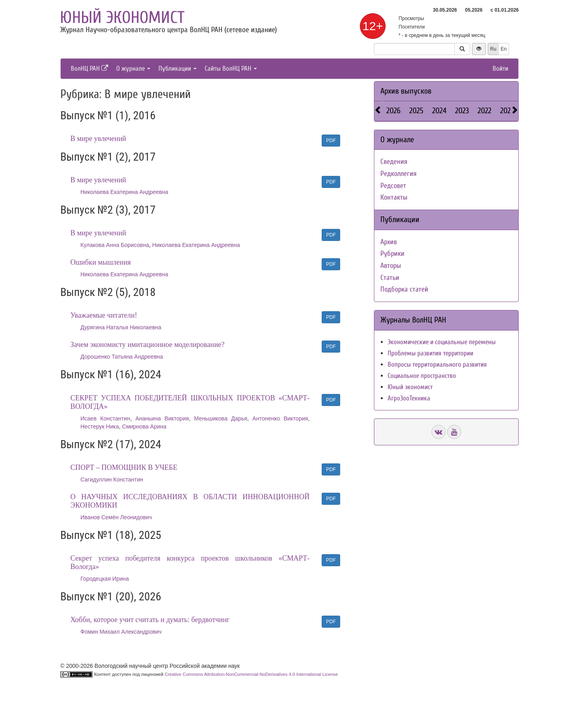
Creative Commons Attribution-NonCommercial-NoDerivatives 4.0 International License (251, 674)
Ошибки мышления (100, 262)
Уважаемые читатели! (103, 315)
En (504, 49)
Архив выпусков (405, 91)
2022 (484, 110)
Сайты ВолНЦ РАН (231, 68)
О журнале (133, 68)
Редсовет (393, 186)
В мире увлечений (98, 139)
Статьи (389, 277)
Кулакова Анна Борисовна (114, 245)
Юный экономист (122, 17)
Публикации (177, 68)
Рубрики (392, 253)
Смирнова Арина (144, 426)
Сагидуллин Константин (111, 479)
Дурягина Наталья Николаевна (120, 327)
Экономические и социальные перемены (442, 342)
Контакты (393, 197)
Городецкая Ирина (104, 578)
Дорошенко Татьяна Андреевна (121, 356)
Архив (388, 242)
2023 (462, 110)
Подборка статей (404, 289)
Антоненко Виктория (280, 418)
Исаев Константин (105, 418)
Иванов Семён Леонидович (116, 517)
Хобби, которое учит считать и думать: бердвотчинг (150, 620)
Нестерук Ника (99, 426)
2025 (416, 110)
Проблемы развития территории (430, 353)
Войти (500, 68)
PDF (331, 140)
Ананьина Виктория (162, 418)
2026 (393, 110)
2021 (506, 110)
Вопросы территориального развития (437, 364)
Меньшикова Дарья (220, 418)
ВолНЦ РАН (89, 68)
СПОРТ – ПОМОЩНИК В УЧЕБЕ (123, 467)
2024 (439, 110)
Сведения (393, 161)
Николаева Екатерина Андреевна (124, 192)
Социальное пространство (422, 375)
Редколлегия (398, 173)
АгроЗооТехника (409, 398)
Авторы (390, 265)
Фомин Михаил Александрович (121, 631)
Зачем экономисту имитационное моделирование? (147, 345)
